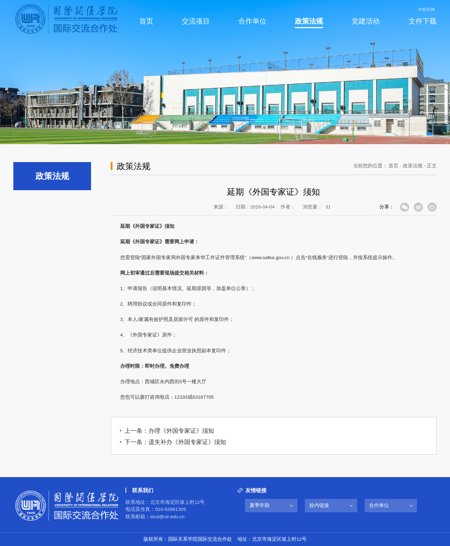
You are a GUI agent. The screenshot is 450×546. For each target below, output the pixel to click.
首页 (393, 165)
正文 (432, 165)
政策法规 (413, 165)
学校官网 (426, 9)
